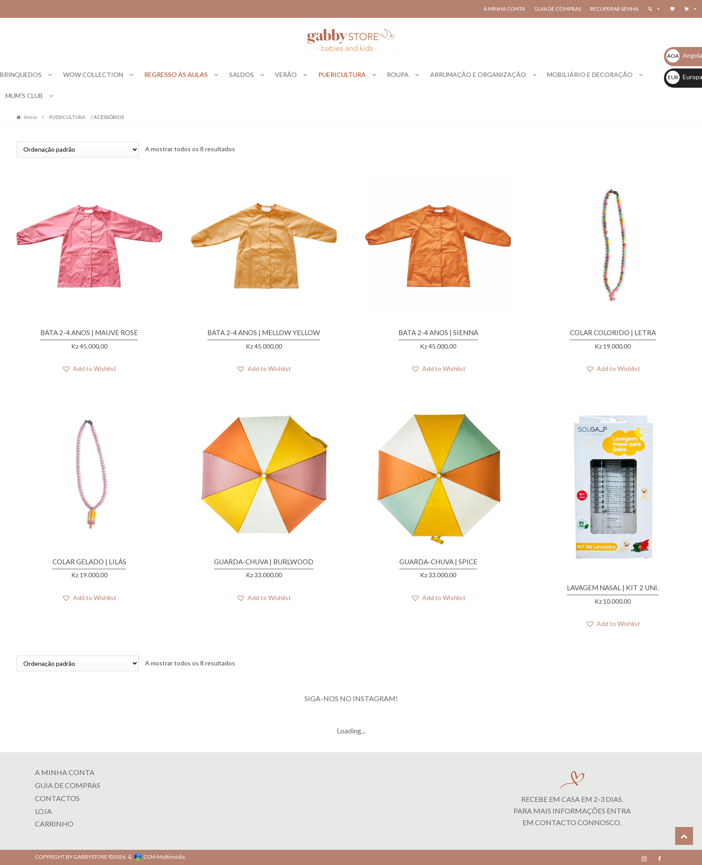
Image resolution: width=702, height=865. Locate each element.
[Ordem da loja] (78, 150)
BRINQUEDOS (21, 74)
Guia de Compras (557, 8)
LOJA (43, 808)
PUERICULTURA (342, 74)
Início (30, 117)
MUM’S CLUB (24, 95)
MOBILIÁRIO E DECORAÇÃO (590, 74)
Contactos (57, 795)
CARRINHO (54, 821)
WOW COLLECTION (93, 74)
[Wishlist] (672, 9)
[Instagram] (644, 856)
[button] (691, 9)
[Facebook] (659, 856)
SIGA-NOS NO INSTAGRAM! (351, 695)
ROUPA (398, 74)
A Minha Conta (504, 8)
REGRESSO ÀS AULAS (176, 74)
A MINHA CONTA (64, 769)
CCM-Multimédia (164, 854)
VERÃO (286, 74)
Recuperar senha (614, 8)
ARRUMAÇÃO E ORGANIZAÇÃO (478, 74)
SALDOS (241, 74)
